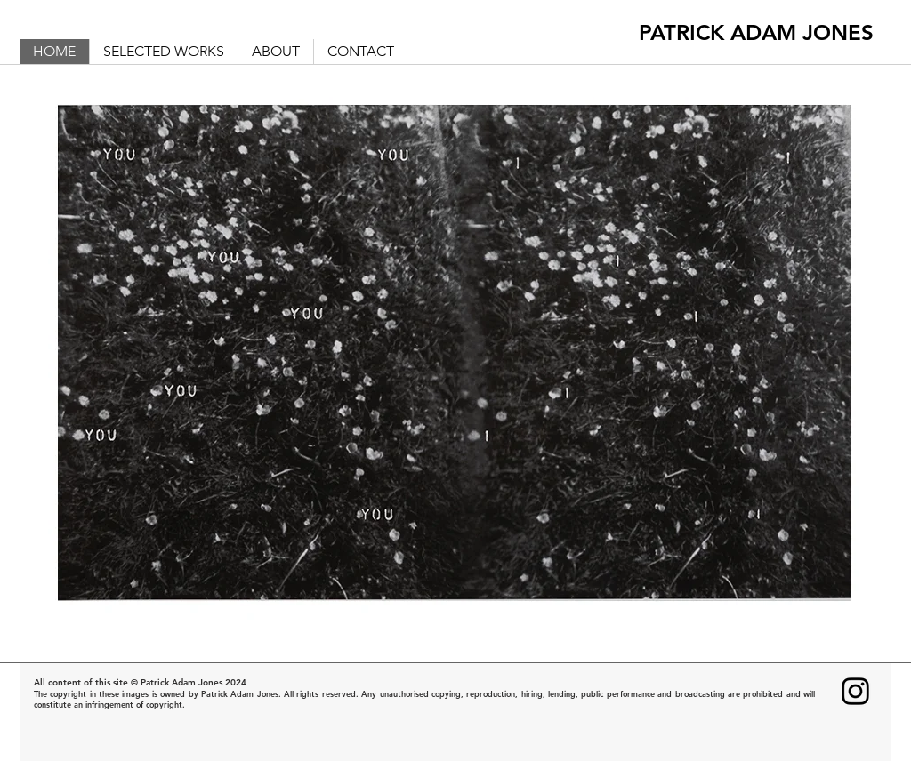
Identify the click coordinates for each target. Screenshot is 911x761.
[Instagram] (855, 691)
